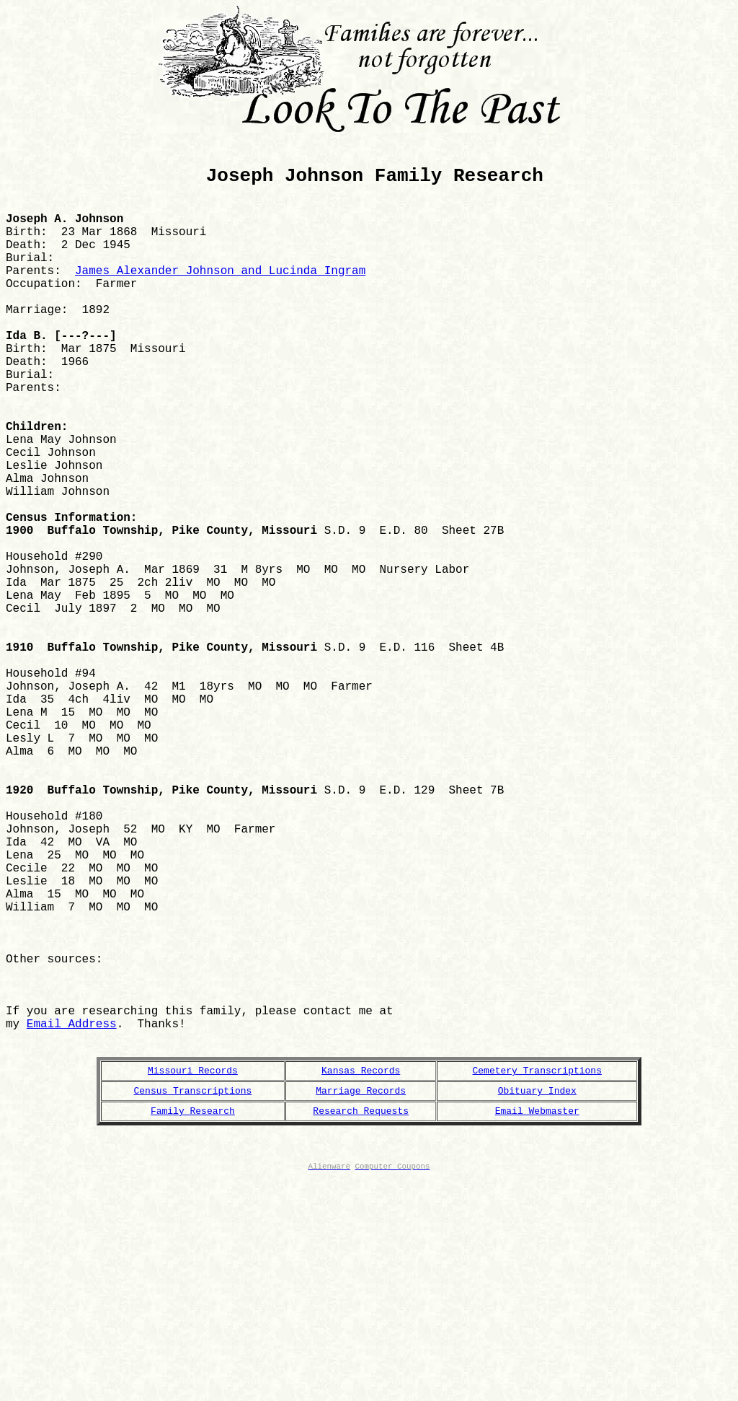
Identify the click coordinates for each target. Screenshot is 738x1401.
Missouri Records (193, 1276)
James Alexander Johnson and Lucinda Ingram (220, 301)
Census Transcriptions (193, 1298)
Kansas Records (360, 1276)
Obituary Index (537, 1298)
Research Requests (361, 1320)
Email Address (72, 1221)
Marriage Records (361, 1298)
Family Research (193, 1320)
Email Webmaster (537, 1320)
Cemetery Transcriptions (537, 1276)
